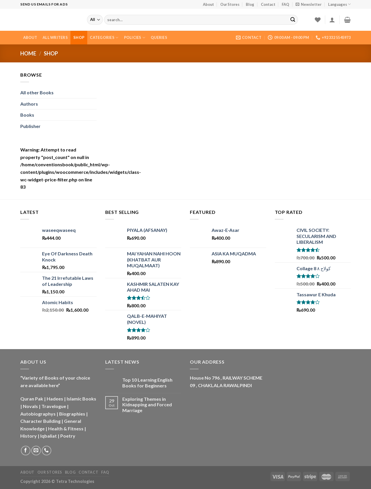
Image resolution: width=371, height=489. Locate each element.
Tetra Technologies (75, 481)
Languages (339, 4)
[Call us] (46, 450)
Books (27, 115)
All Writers (55, 37)
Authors (29, 104)
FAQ (285, 4)
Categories (104, 37)
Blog (250, 4)
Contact (268, 4)
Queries (159, 37)
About (208, 4)
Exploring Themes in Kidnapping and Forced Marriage (147, 404)
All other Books (37, 92)
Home (28, 53)
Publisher (30, 126)
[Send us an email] (36, 450)
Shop (78, 37)
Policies (135, 37)
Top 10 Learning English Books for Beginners (147, 382)
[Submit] (293, 20)
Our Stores (229, 4)
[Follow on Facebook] (25, 450)
